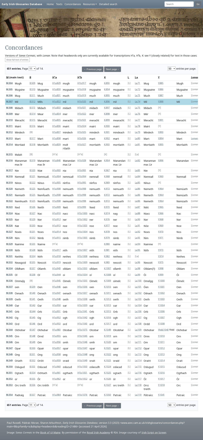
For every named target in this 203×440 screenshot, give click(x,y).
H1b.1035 (82, 280)
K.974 (107, 213)
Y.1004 (161, 305)
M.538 (9, 293)
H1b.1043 (82, 323)
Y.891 (160, 120)
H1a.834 (56, 113)
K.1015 (107, 311)
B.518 (32, 144)
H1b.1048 (82, 354)
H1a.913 (56, 225)
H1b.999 (81, 207)
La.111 (138, 342)
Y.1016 (161, 372)
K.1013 (107, 305)
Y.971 (160, 237)
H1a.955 (56, 336)
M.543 (9, 323)
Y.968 (160, 219)
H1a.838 (56, 138)
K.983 (107, 262)
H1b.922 (81, 113)
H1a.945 (56, 280)
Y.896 (160, 160)
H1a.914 (56, 231)
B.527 (32, 213)
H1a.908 (56, 188)
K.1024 (107, 366)
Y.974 (160, 256)
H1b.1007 (82, 250)
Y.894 (160, 138)
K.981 (107, 250)
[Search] (179, 4)
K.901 (107, 132)
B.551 (32, 354)
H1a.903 (56, 170)
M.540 (9, 305)
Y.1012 (161, 348)
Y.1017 (161, 378)
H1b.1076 (82, 394)
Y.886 (160, 89)
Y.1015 (161, 366)
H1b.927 (81, 144)
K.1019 (107, 336)
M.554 (9, 394)
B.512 (32, 101)
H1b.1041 (82, 311)
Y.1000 (161, 280)
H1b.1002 (82, 219)
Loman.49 (196, 138)
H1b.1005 (82, 237)
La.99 (137, 274)
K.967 (107, 170)
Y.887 (160, 95)
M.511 (9, 126)
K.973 (107, 207)
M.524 (9, 213)
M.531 (9, 256)
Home (50, 4)
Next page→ (112, 69)
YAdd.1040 (163, 329)
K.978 (107, 231)
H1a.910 (56, 213)
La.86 (137, 188)
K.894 (107, 89)
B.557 (32, 394)
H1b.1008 (82, 256)
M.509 (9, 113)
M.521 (9, 194)
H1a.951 (56, 311)
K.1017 (107, 323)
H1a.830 (56, 89)
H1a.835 (56, 120)
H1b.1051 (82, 372)
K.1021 (107, 348)
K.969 (107, 182)
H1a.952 (56, 317)
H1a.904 (56, 176)
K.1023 (107, 360)
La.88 (137, 213)
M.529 (9, 244)
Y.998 (160, 268)
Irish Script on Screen (154, 432)
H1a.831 (56, 95)
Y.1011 (161, 342)
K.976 (107, 219)
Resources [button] (89, 4)
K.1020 (107, 342)
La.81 (137, 144)
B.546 (32, 323)
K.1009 (107, 280)
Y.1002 (161, 293)
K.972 (107, 188)
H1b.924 (81, 126)
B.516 (32, 126)
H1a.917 (56, 250)
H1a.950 (56, 305)
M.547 (9, 348)
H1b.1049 (82, 360)
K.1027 (107, 385)
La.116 (138, 372)
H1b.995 (81, 182)
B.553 (32, 366)
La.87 (137, 207)
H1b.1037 (82, 293)
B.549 (32, 342)
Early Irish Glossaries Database (22, 4)
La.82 (137, 160)
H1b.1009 (82, 262)
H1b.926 (81, 138)
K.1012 (107, 299)
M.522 (9, 201)
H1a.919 (56, 262)
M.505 (9, 89)
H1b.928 (81, 160)
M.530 (9, 250)
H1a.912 (56, 219)
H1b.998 (81, 188)
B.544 (32, 311)
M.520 (9, 188)
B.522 (32, 182)
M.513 (9, 138)
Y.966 (160, 213)
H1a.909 (56, 207)
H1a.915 (56, 237)
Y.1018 (161, 385)
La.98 (137, 268)
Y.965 (160, 207)
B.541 (32, 299)
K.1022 (107, 354)
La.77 (137, 120)
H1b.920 (81, 101)
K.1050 (107, 394)
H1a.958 (56, 354)
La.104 (138, 305)
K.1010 (107, 286)
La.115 (138, 366)
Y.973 (160, 250)
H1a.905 (56, 182)
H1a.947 (56, 293)
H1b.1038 (82, 299)
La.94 (137, 244)
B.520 (32, 170)
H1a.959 (56, 360)
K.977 (107, 225)
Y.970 (160, 231)
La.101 (138, 286)
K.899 (107, 120)
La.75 (137, 107)
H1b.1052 (82, 378)
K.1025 (107, 372)
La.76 (137, 113)
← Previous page (93, 69)
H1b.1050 (82, 366)
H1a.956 (56, 342)
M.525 (9, 219)
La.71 (137, 83)
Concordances (73, 4)
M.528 (9, 237)
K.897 (107, 107)
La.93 (137, 237)
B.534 (32, 256)
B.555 (32, 378)
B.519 (32, 160)
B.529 (32, 219)
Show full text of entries (17, 59)
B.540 (32, 293)
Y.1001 (161, 286)
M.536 (9, 280)
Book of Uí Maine (50, 432)
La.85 (137, 182)
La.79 (137, 132)
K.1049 (107, 329)
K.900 (107, 126)
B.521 (32, 176)
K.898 (107, 113)
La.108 (138, 323)
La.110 (138, 336)
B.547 (32, 329)
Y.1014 (161, 360)
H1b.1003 (82, 225)
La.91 (137, 225)
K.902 (107, 138)
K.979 (107, 237)
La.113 (138, 354)
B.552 (32, 360)
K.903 (107, 144)
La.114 (138, 360)
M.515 (9, 154)
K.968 (107, 176)
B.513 (32, 107)
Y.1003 (161, 299)
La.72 (137, 89)
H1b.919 (81, 95)
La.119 (138, 394)
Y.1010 (161, 336)
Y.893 (160, 132)
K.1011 (107, 293)
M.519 (9, 182)
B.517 (32, 138)
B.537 (32, 268)
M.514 (9, 144)
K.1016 (107, 317)
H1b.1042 (82, 317)
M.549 (9, 360)
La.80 (137, 138)
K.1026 (107, 378)
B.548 (32, 336)
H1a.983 (56, 329)
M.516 (9, 160)
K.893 (107, 83)
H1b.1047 (82, 348)
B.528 (32, 250)
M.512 (9, 132)
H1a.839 (56, 144)
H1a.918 (56, 256)
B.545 (32, 317)
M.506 (9, 95)
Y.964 (160, 188)
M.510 (9, 120)
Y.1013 (161, 354)
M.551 (9, 372)
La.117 (138, 378)
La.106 (138, 311)
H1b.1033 (82, 268)
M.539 (9, 299)
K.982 (107, 256)
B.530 (32, 225)
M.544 (9, 329)
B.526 (32, 207)
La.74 (137, 101)
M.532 (9, 262)
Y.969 (160, 225)
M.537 (9, 286)
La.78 (137, 126)
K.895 (107, 95)
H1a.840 (56, 160)
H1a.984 (56, 394)
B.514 (32, 113)
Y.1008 (161, 323)
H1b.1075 (82, 329)
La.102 (138, 293)
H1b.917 (81, 83)
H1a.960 (56, 366)
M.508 (9, 107)
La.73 (137, 95)
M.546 (9, 342)
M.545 (9, 336)
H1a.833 (56, 107)
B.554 (32, 372)
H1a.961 (56, 372)
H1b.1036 (82, 286)
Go (198, 4)
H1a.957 (56, 348)
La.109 (138, 329)
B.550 (32, 348)
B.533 (32, 244)
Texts (59, 4)
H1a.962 (56, 378)
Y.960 (160, 176)
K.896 (107, 101)
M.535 (9, 274)
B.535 (32, 262)
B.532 (32, 237)
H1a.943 (56, 268)
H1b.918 (81, 89)
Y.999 (160, 274)
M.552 (9, 378)
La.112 (138, 348)
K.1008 (107, 274)
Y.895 (160, 144)
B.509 (32, 83)
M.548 (9, 354)
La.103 (138, 299)
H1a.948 (56, 299)
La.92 (137, 231)
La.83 (137, 170)
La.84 (137, 176)
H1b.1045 (82, 336)
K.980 (107, 244)
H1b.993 (81, 170)
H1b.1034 (82, 274)
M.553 (9, 385)
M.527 (9, 231)
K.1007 (107, 268)
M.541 (9, 311)
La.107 (138, 317)
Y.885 (160, 83)
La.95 (137, 250)
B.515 (32, 120)
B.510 (32, 89)
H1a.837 (56, 132)
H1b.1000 (82, 213)
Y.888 (160, 101)
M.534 (9, 268)
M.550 (9, 366)
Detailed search (108, 4)
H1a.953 (56, 323)
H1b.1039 (82, 305)
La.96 (137, 262)
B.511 (32, 95)
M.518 (9, 176)
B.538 (32, 274)
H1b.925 (81, 132)
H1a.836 (56, 126)
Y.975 (160, 262)
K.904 (107, 160)
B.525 (32, 188)
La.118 (138, 385)
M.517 (9, 170)
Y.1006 (161, 311)
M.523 (9, 207)
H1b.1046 (82, 342)
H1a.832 (56, 101)
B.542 (32, 305)
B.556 (32, 385)
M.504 (9, 83)
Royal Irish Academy (98, 432)
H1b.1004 (82, 231)
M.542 (9, 317)
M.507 (9, 101)
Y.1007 (161, 317)
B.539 (32, 286)
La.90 (137, 219)
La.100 (138, 280)
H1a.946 (56, 286)
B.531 (32, 231)
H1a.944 (56, 274)
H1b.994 (81, 176)
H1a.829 (56, 83)
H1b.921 (81, 107)
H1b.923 (81, 120)
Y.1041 (161, 394)
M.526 (9, 225)
